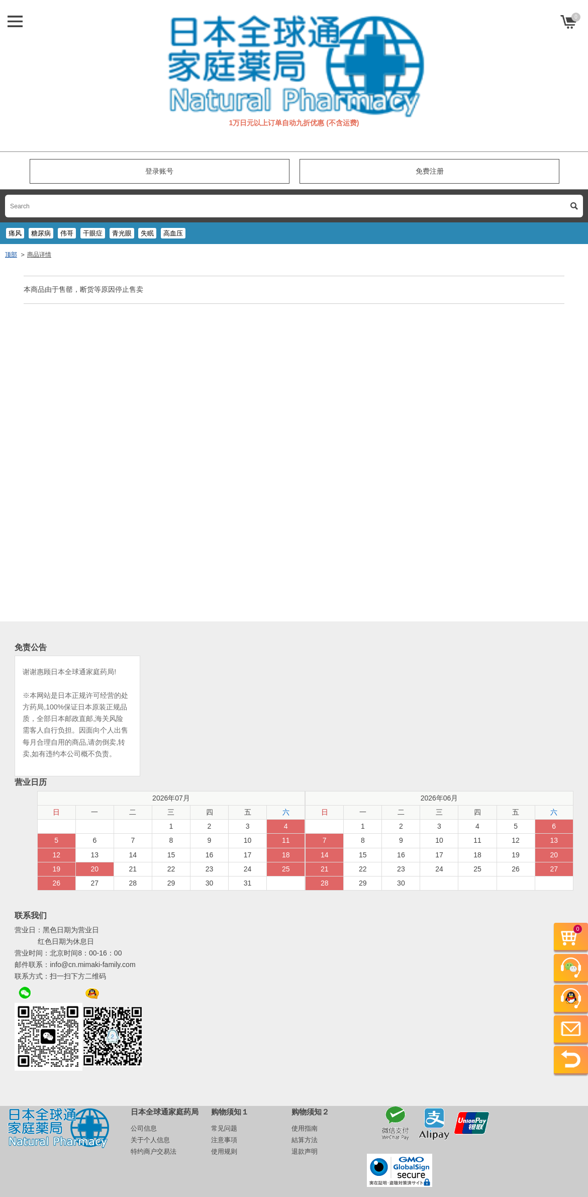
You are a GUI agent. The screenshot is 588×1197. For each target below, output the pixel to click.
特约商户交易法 (153, 1151)
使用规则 (224, 1151)
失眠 (147, 233)
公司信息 (144, 1128)
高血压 (173, 233)
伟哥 (66, 233)
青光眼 (122, 233)
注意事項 (224, 1140)
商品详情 (39, 254)
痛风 (15, 233)
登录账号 (159, 171)
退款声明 (304, 1151)
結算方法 (304, 1140)
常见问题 (224, 1128)
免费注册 (430, 171)
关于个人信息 (150, 1140)
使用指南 (304, 1128)
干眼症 (93, 233)
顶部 (11, 254)
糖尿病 (41, 233)
